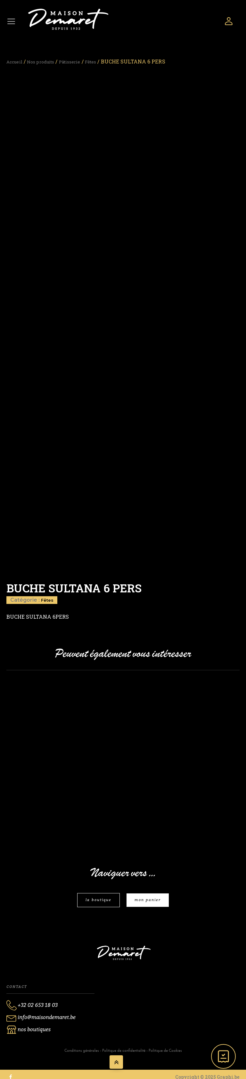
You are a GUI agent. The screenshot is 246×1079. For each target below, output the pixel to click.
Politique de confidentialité (123, 1055)
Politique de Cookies (165, 1055)
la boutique (97, 903)
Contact (16, 990)
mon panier (149, 903)
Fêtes (106, 61)
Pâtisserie (81, 61)
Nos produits (47, 61)
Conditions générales (81, 1055)
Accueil (16, 61)
